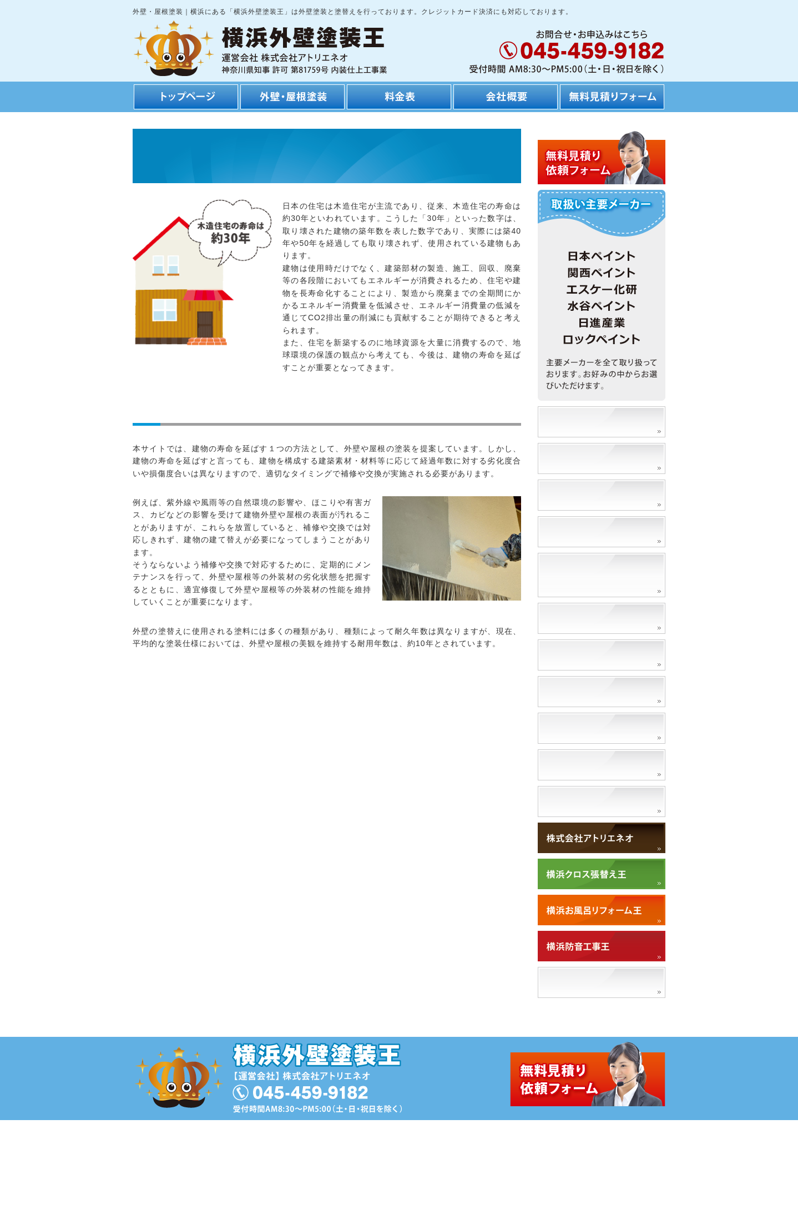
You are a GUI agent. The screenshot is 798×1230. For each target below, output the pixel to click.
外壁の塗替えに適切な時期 (602, 654)
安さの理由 (569, 458)
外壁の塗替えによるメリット (602, 574)
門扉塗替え (569, 691)
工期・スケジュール (588, 531)
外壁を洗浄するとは (588, 764)
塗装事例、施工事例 (588, 421)
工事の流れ (569, 495)
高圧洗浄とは (574, 728)
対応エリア (569, 801)
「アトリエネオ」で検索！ (602, 982)
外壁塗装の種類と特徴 (593, 618)
